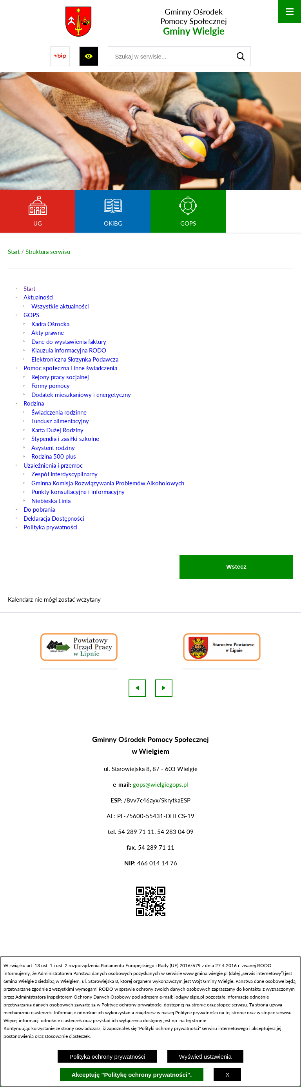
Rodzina (34, 403)
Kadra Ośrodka (50, 323)
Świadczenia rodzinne (59, 412)
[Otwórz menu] (289, 11)
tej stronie (196, 1020)
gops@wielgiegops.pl (160, 784)
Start (29, 288)
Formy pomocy (50, 385)
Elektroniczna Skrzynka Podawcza (74, 359)
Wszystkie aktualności (60, 306)
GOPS (31, 314)
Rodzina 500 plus (53, 456)
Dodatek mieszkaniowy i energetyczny (81, 394)
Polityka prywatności (51, 527)
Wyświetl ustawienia (205, 1056)
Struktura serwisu (47, 251)
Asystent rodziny (53, 447)
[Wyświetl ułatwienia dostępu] (89, 56)
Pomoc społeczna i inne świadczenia (70, 367)
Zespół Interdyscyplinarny (64, 473)
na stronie (195, 1005)
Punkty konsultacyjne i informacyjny (78, 491)
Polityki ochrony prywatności (169, 1028)
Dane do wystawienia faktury (68, 341)
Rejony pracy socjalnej (60, 376)
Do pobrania (39, 509)
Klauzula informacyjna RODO (68, 350)
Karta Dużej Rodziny (57, 429)
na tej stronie (232, 1012)
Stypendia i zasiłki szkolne (65, 438)
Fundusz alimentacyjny (60, 420)
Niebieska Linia (51, 500)
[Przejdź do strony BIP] (60, 56)
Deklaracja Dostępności (54, 518)
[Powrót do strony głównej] (14, 252)
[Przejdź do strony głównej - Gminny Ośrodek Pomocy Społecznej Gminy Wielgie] (146, 21)
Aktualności (39, 297)
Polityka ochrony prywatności (107, 1056)
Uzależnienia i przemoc (53, 465)
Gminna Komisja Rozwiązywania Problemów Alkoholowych (107, 483)
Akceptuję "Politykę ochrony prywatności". (132, 1074)
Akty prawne (47, 332)
